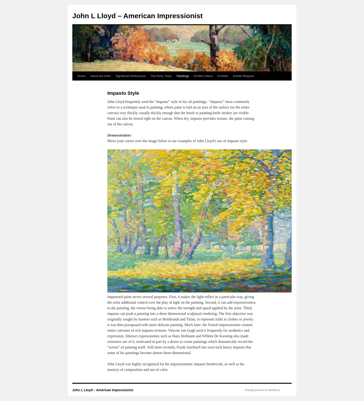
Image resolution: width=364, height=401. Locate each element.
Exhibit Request (243, 76)
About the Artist (100, 76)
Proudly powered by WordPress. (263, 390)
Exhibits (222, 76)
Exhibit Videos (203, 76)
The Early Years (161, 76)
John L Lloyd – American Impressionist (137, 16)
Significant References (131, 76)
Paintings (183, 76)
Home (81, 76)
